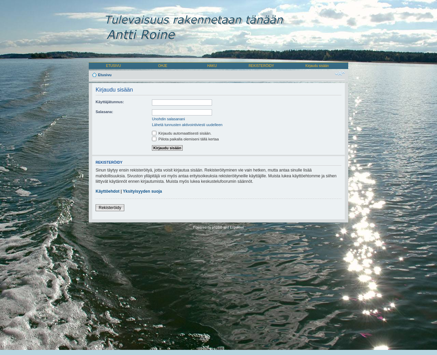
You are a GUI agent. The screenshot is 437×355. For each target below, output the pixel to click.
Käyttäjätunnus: (110, 102)
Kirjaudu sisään (317, 66)
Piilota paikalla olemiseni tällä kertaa (185, 139)
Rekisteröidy (110, 207)
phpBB (217, 227)
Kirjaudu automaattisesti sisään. (181, 133)
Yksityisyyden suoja (142, 191)
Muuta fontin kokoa (340, 73)
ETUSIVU (113, 66)
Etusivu (105, 75)
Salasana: (104, 112)
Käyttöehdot (107, 191)
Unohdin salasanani (168, 119)
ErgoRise (237, 227)
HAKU (212, 66)
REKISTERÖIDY (261, 66)
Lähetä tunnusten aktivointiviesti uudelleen (187, 125)
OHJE (162, 66)
